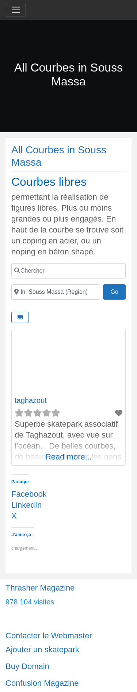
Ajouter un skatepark (42, 649)
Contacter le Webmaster (48, 635)
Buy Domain (27, 666)
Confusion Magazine (42, 683)
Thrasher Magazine (40, 587)
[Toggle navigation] (16, 10)
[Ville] (55, 292)
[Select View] (20, 317)
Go (118, 291)
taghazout (31, 400)
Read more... (68, 456)
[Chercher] (68, 270)
